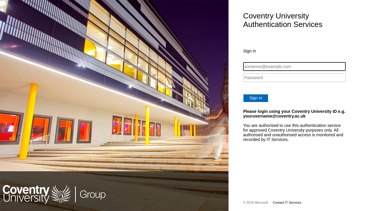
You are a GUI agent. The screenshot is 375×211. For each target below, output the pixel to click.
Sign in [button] (255, 98)
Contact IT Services (287, 202)
